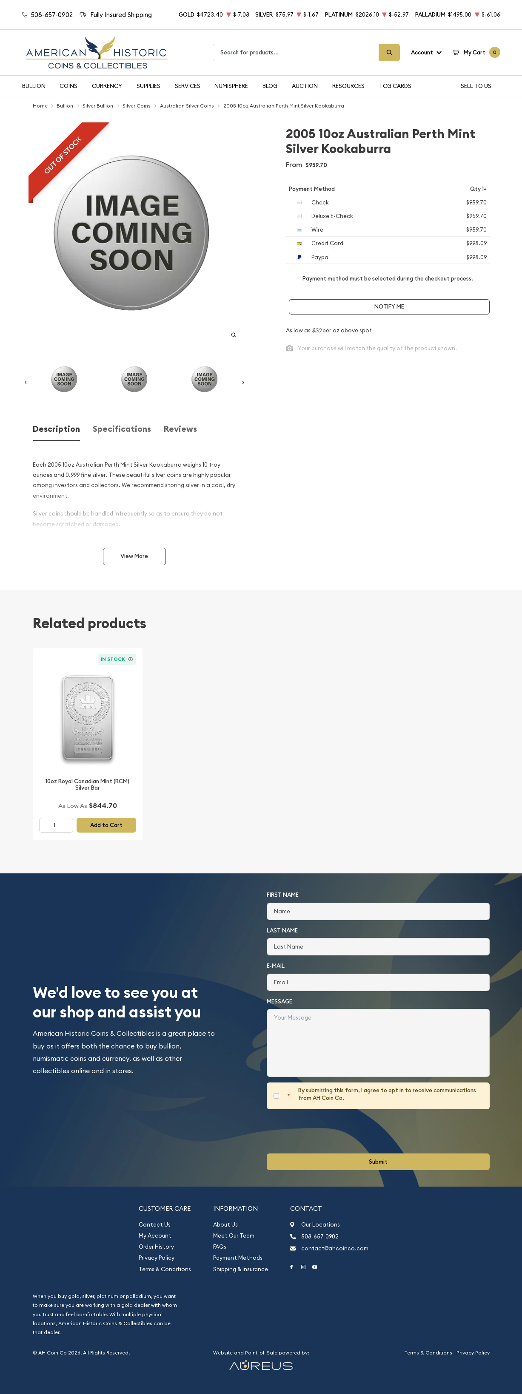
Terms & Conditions (165, 1269)
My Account (155, 1235)
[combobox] (296, 52)
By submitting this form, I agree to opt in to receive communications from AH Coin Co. (387, 1094)
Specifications (122, 429)
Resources (348, 85)
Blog (269, 85)
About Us (225, 1224)
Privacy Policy (156, 1257)
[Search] (389, 52)
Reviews (180, 429)
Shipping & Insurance (240, 1269)
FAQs (219, 1246)
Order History (156, 1246)
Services (187, 85)
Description (56, 429)
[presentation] (331, 1131)
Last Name (282, 930)
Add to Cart (106, 825)
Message (279, 1001)
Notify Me (389, 306)
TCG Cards (395, 85)
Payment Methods (237, 1257)
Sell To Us (476, 85)
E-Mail (276, 965)
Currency (107, 85)
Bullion (34, 85)
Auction (305, 85)
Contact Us (155, 1224)
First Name (283, 894)
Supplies (148, 85)
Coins (68, 85)
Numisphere (231, 85)
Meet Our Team (233, 1235)
